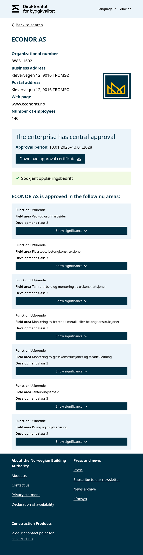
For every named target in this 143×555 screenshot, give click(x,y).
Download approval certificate (50, 158)
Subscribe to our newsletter (96, 479)
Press (77, 470)
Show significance (71, 230)
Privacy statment (26, 494)
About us (19, 475)
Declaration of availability (33, 504)
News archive (84, 489)
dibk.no (125, 9)
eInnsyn (80, 498)
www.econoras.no (28, 104)
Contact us (21, 485)
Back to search (27, 25)
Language (107, 9)
